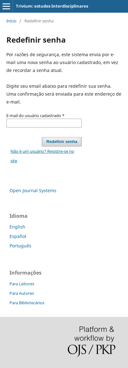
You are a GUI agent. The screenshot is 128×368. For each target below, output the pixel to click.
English (17, 227)
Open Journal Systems (33, 190)
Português (20, 246)
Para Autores (22, 293)
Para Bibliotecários (27, 303)
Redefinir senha (61, 141)
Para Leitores (22, 284)
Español (18, 236)
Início (11, 21)
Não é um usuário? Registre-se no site (42, 155)
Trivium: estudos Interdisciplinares (52, 6)
